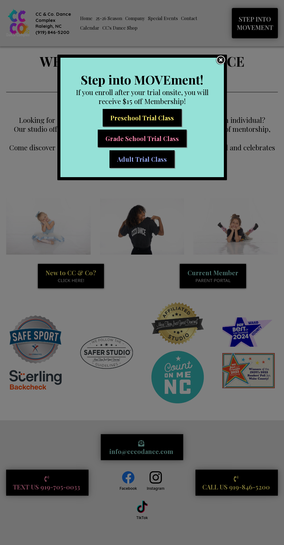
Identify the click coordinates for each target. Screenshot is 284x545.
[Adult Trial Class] (142, 159)
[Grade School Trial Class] (142, 138)
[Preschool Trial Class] (142, 118)
